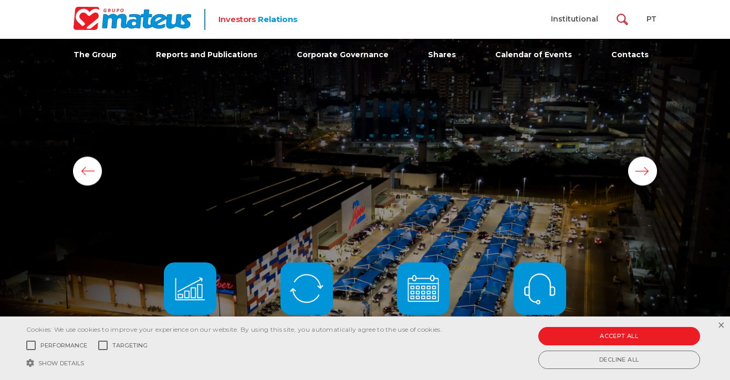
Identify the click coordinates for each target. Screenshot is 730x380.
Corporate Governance (343, 54)
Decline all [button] (619, 359)
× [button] (721, 326)
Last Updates (307, 298)
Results (190, 298)
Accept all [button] (619, 336)
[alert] (365, 348)
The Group (95, 54)
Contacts (630, 54)
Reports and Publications (206, 54)
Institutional (574, 19)
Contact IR (540, 298)
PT (651, 19)
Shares (442, 54)
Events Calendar (423, 298)
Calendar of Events (533, 54)
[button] (234, 362)
